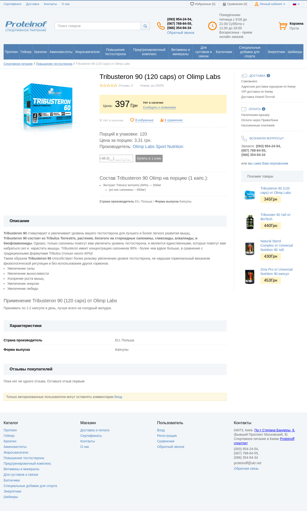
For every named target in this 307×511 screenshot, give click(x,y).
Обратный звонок (180, 33)
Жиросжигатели (16, 452)
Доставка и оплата (94, 430)
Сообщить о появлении (159, 107)
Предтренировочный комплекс (27, 463)
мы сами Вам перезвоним (268, 163)
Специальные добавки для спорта (30, 486)
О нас (66, 4)
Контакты (50, 4)
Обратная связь (246, 468)
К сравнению (174, 120)
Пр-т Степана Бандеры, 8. (274, 430)
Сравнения (165, 441)
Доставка (32, 4)
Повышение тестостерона (54, 63)
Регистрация (167, 436)
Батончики (12, 480)
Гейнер (9, 436)
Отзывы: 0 (125, 85)
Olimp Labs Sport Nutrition (158, 146)
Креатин (10, 441)
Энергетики (12, 491)
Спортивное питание (18, 63)
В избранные (144, 120)
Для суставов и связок (21, 474)
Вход (118, 397)
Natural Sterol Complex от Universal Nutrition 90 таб (276, 245)
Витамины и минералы (21, 469)
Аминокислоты (15, 447)
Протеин (10, 430)
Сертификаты (91, 436)
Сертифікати (12, 4)
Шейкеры (11, 497)
